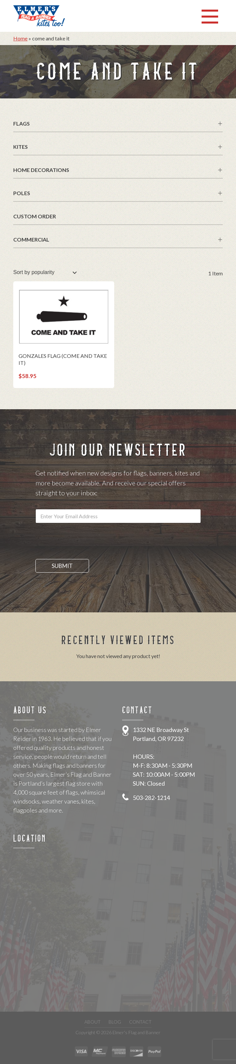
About (92, 1022)
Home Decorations (41, 170)
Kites (20, 146)
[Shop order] (45, 272)
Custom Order (34, 216)
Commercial (31, 239)
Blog (115, 1022)
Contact (140, 1022)
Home (20, 38)
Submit (62, 565)
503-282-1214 (151, 797)
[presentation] (85, 555)
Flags (21, 123)
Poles (21, 193)
